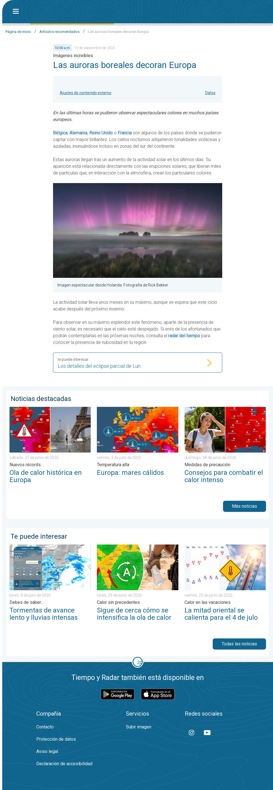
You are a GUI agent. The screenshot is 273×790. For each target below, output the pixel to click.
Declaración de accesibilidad (64, 763)
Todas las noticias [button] (239, 643)
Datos (210, 93)
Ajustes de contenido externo (85, 93)
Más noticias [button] (244, 506)
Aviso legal (47, 751)
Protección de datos (56, 739)
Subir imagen (138, 727)
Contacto (45, 727)
